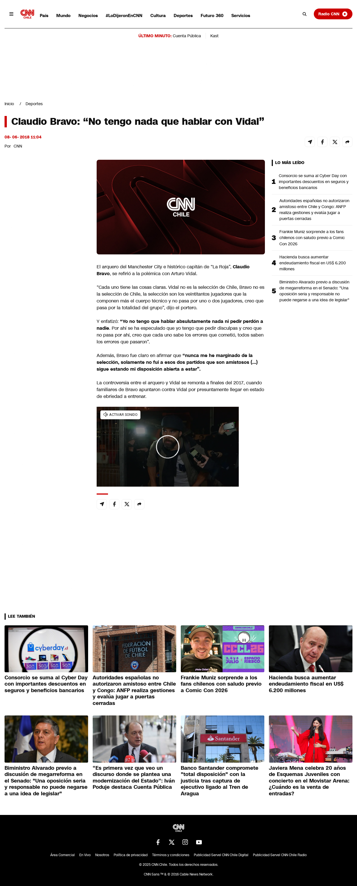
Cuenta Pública (187, 36)
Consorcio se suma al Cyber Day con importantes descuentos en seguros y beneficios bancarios (313, 181)
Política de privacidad (131, 855)
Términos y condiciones (170, 855)
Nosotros (102, 855)
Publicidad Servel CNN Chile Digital (221, 855)
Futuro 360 (212, 15)
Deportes (183, 15)
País (44, 15)
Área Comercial (62, 855)
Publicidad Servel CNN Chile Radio (280, 855)
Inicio (9, 104)
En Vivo (85, 855)
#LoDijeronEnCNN (124, 15)
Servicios (240, 15)
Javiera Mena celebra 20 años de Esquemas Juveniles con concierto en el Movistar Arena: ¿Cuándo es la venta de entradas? (309, 780)
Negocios (88, 15)
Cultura (158, 15)
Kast (214, 36)
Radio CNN (333, 14)
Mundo (63, 15)
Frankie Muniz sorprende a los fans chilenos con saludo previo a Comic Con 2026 (312, 237)
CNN (18, 146)
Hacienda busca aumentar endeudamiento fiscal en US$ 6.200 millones (312, 263)
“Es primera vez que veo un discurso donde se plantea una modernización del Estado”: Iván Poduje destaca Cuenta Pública (134, 777)
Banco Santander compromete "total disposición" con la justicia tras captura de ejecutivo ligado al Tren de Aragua (219, 780)
